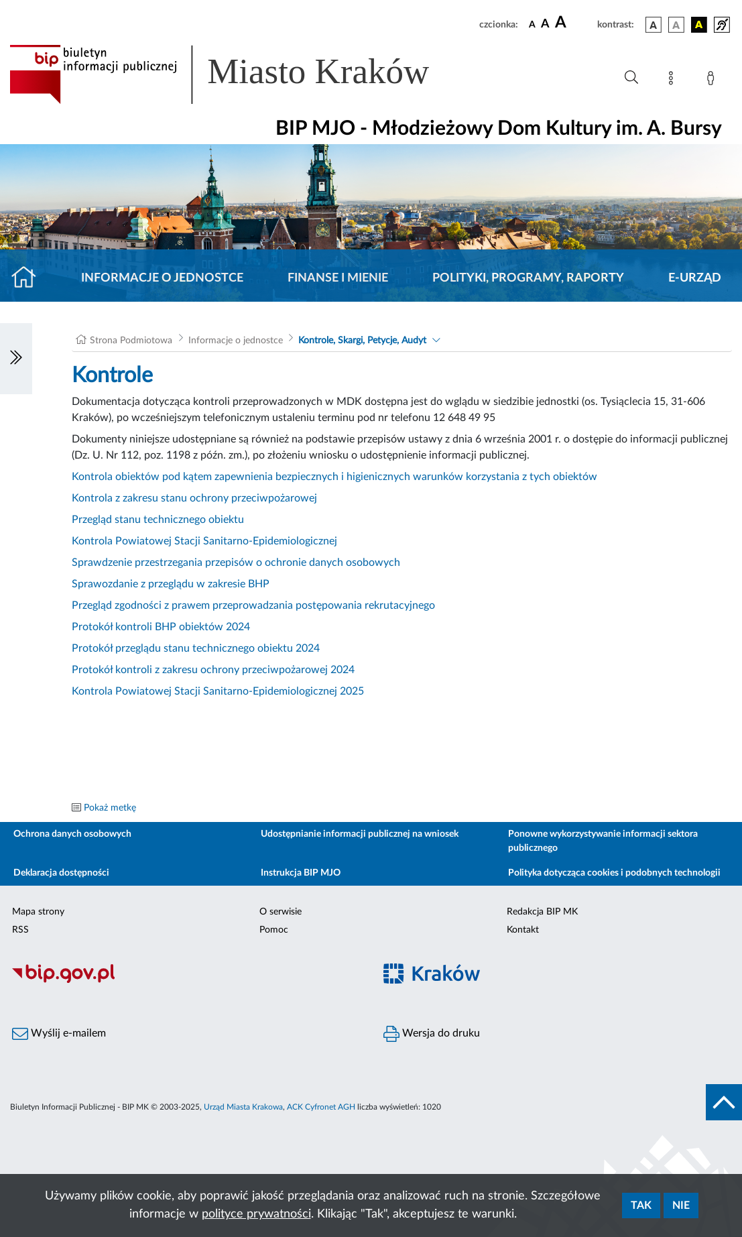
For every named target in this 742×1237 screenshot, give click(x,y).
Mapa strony (38, 912)
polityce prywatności (256, 1214)
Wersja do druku (431, 1034)
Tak (641, 1205)
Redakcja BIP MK (542, 912)
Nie (681, 1205)
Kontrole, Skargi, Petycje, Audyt (362, 340)
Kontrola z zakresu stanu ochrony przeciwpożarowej (194, 498)
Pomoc (273, 930)
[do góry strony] (724, 1102)
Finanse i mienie (338, 278)
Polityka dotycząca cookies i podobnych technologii (614, 873)
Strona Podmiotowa (131, 340)
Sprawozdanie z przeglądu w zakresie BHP (170, 584)
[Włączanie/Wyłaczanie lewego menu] (16, 358)
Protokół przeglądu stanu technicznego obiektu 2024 (196, 648)
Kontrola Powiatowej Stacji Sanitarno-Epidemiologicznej (204, 541)
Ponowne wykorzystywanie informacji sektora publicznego (603, 841)
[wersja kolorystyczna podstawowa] (653, 25)
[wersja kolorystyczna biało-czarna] (676, 25)
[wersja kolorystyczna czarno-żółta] (699, 25)
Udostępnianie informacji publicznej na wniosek (359, 834)
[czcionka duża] (574, 23)
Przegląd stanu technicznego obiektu (158, 519)
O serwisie (280, 912)
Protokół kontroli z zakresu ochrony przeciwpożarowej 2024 (213, 669)
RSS (20, 930)
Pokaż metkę (110, 808)
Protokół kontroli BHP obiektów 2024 (161, 627)
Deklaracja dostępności (61, 873)
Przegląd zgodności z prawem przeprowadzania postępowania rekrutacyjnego (253, 605)
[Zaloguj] (713, 80)
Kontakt (523, 930)
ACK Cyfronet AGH (321, 1107)
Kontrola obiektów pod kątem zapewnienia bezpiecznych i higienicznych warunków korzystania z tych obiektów (334, 476)
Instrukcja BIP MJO (301, 873)
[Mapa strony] (673, 80)
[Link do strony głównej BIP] (238, 74)
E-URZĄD (694, 278)
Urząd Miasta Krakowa (243, 1107)
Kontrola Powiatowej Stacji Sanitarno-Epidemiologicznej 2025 (218, 691)
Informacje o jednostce (162, 278)
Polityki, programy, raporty (528, 278)
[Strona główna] (29, 278)
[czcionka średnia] (545, 24)
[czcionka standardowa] (532, 24)
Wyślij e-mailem (59, 1034)
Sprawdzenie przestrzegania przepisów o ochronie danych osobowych (236, 562)
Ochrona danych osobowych (72, 834)
